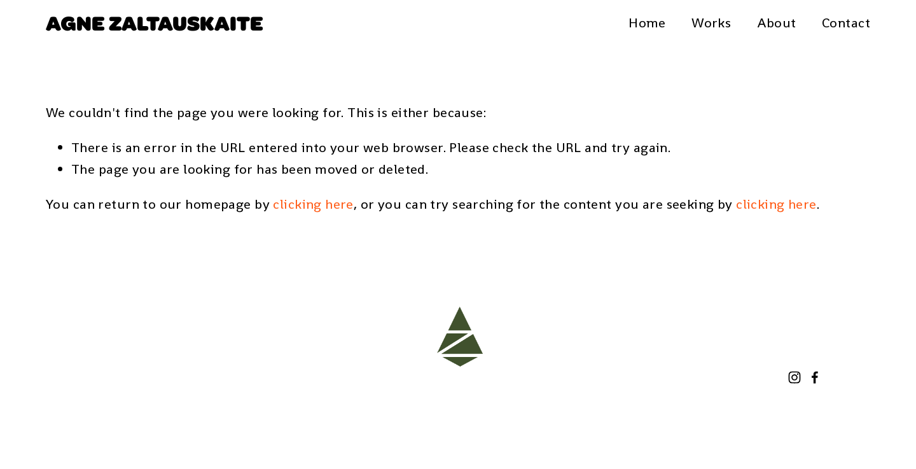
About (776, 22)
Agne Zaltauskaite (154, 22)
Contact (846, 22)
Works (711, 22)
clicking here (313, 204)
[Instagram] (794, 377)
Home (647, 22)
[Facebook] (814, 377)
